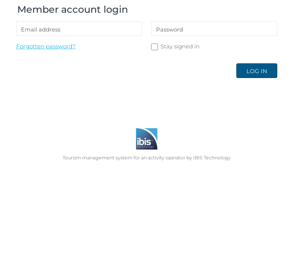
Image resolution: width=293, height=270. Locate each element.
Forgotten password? (46, 46)
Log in (256, 71)
